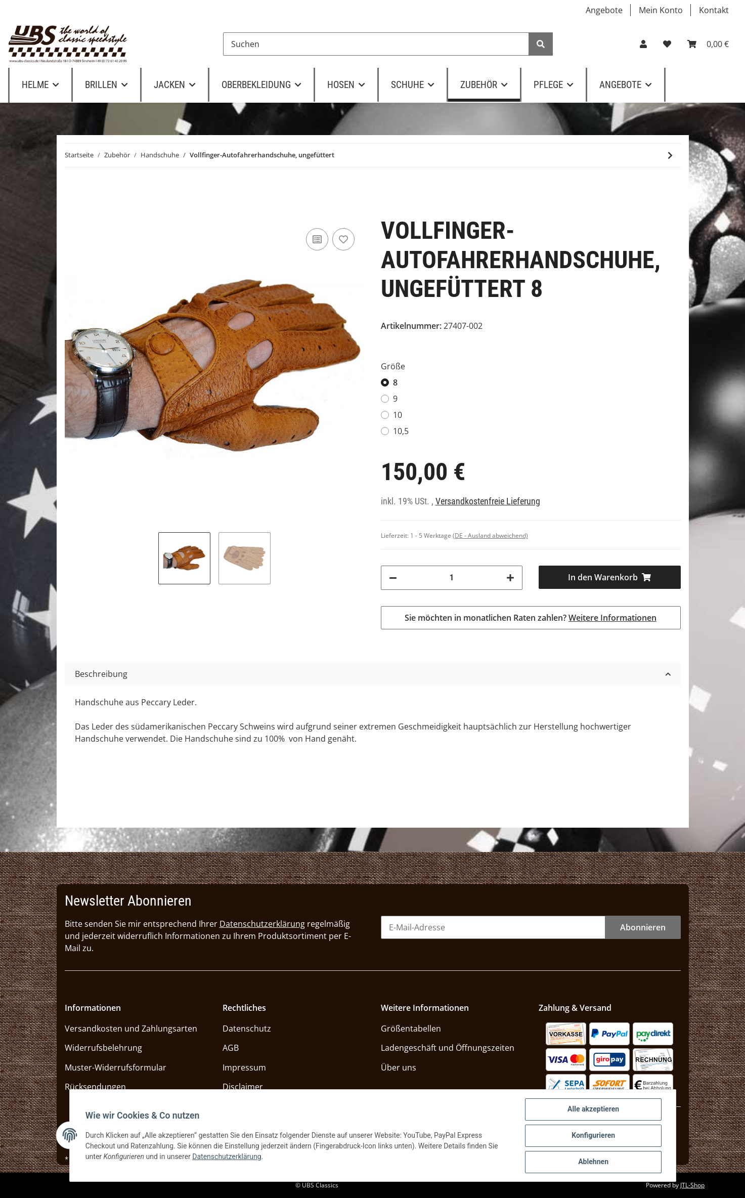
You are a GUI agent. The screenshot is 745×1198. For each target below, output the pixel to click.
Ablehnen (593, 1162)
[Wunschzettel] (667, 44)
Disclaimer (243, 1086)
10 (397, 414)
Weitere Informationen (612, 617)
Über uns (398, 1067)
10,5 (401, 431)
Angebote (604, 10)
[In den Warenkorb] (610, 577)
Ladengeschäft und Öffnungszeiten (447, 1047)
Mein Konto (661, 10)
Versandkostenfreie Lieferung (487, 501)
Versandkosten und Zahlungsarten (131, 1028)
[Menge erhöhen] (510, 577)
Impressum (244, 1067)
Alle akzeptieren (593, 1109)
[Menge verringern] (393, 577)
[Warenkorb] (708, 44)
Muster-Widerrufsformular (115, 1067)
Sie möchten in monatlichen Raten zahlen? (530, 617)
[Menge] (452, 577)
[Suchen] (376, 44)
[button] (643, 44)
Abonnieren (643, 927)
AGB (231, 1047)
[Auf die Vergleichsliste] (317, 239)
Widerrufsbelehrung (103, 1047)
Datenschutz (247, 1028)
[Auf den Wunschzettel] (343, 239)
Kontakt (714, 10)
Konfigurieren (593, 1136)
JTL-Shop (692, 1185)
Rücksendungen (95, 1086)
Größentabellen (411, 1028)
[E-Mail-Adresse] (493, 927)
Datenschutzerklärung (262, 923)
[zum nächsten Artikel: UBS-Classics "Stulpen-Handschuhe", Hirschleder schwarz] (670, 155)
